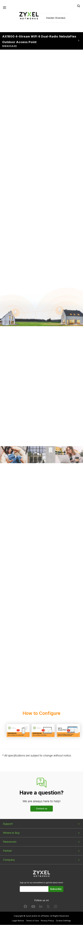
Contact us (41, 808)
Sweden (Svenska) (55, 17)
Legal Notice (18, 921)
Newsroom (9, 841)
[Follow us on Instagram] (55, 907)
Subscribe (56, 889)
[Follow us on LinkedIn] (40, 907)
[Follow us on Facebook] (25, 907)
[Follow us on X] (48, 907)
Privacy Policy (47, 921)
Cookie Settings (63, 921)
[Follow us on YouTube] (33, 907)
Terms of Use (32, 921)
